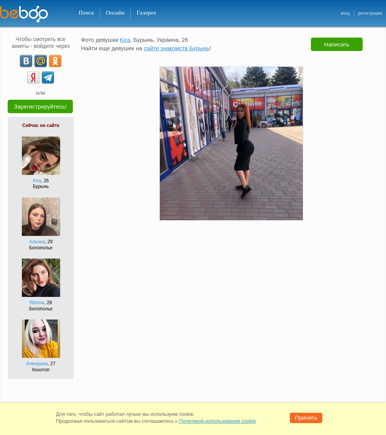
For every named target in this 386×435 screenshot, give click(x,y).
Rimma (37, 302)
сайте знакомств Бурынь (176, 48)
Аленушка (37, 363)
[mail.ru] (40, 61)
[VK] (26, 61)
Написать (337, 44)
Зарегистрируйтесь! (40, 106)
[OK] (55, 61)
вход (345, 13)
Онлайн (115, 13)
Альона (37, 241)
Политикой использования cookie (217, 421)
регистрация (370, 13)
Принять (306, 417)
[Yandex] (33, 77)
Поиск (86, 13)
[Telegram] (48, 77)
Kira (37, 180)
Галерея (146, 13)
